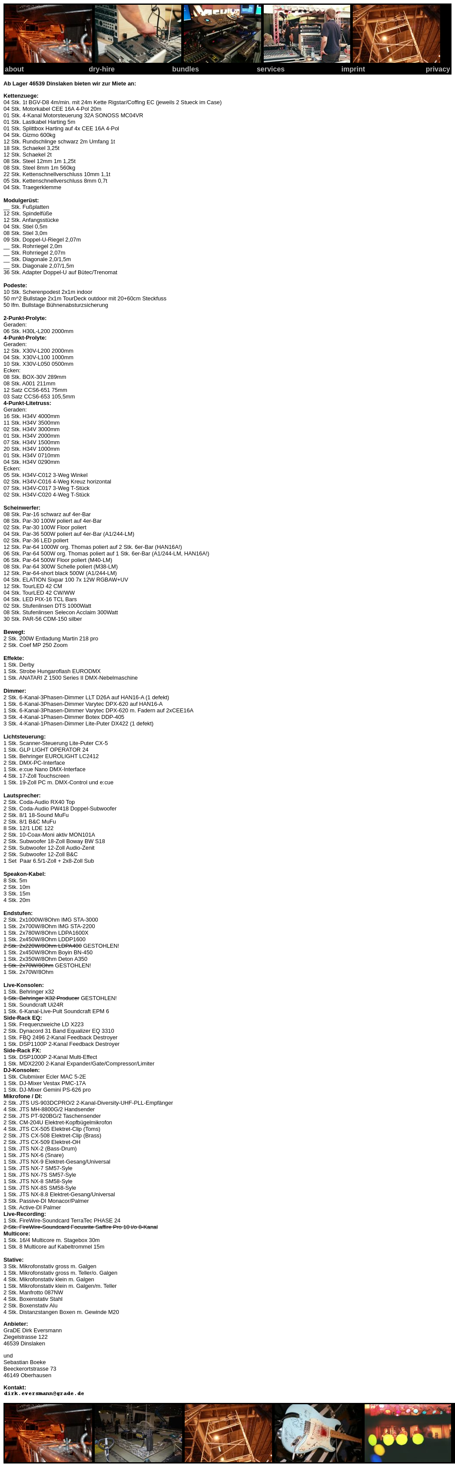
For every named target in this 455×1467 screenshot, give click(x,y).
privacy (438, 69)
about (14, 69)
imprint (353, 69)
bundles (185, 69)
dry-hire (102, 69)
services (271, 69)
